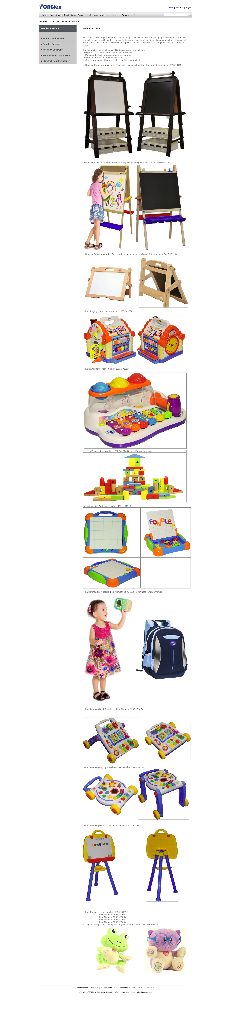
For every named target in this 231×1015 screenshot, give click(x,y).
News (140, 988)
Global (170, 7)
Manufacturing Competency (56, 61)
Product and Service (109, 988)
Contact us (150, 988)
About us (94, 988)
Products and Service (54, 21)
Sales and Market (127, 988)
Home (41, 21)
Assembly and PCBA (53, 49)
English (189, 7)
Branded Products (71, 21)
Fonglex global (82, 988)
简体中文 (179, 7)
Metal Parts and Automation (56, 55)
